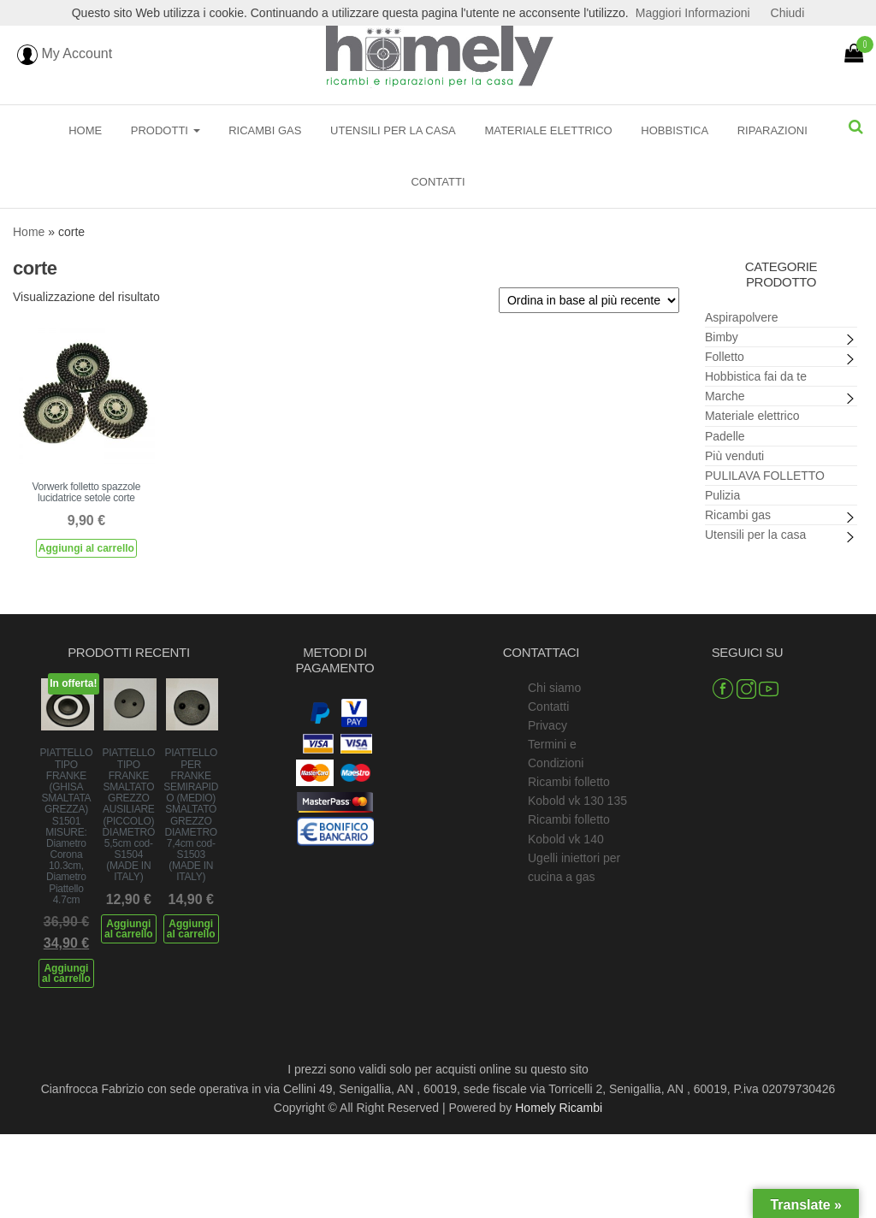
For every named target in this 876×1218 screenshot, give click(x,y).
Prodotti (165, 130)
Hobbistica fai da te (756, 376)
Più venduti (734, 456)
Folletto (724, 357)
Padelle (725, 436)
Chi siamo (554, 688)
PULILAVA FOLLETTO (765, 475)
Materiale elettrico (548, 130)
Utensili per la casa (393, 130)
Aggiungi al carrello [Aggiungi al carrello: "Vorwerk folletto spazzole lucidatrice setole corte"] (86, 548)
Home (85, 130)
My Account (64, 53)
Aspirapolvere (741, 317)
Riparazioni (772, 130)
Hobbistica (674, 130)
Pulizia (722, 495)
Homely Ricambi (558, 1108)
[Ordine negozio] (589, 300)
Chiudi (788, 13)
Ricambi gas (264, 130)
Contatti (438, 181)
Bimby (721, 337)
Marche (725, 396)
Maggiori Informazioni (693, 13)
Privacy (547, 725)
